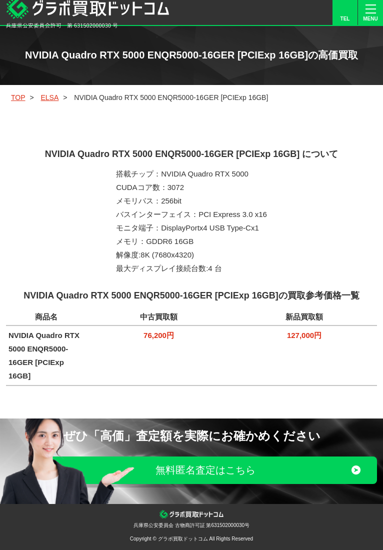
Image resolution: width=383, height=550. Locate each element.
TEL (345, 19)
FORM (319, 12)
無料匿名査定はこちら (206, 470)
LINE (294, 12)
